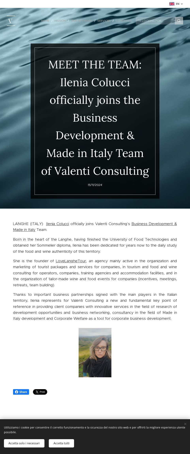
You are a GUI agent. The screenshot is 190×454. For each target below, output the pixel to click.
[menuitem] (46, 21)
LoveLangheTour (71, 260)
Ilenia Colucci (57, 223)
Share (21, 391)
